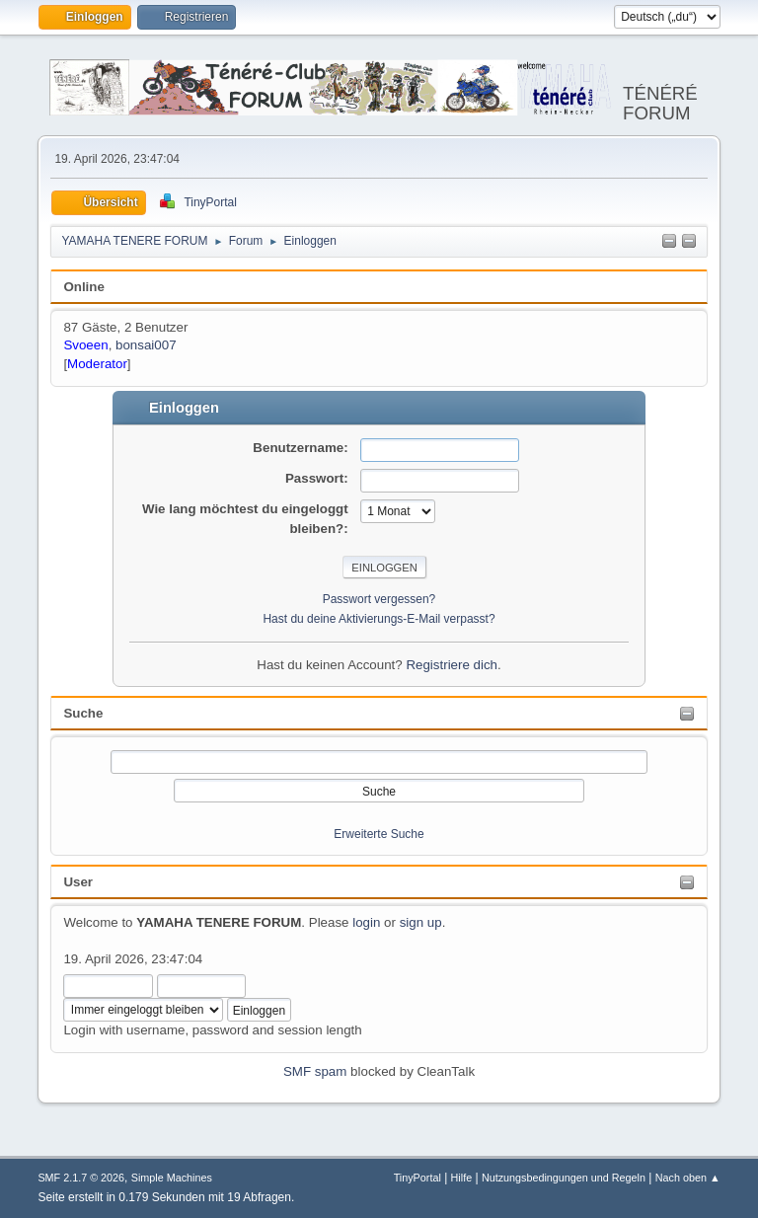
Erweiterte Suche (378, 834)
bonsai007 (146, 345)
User (78, 882)
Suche (83, 713)
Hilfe (462, 1177)
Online (83, 286)
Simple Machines (171, 1177)
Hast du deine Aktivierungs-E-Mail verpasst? (378, 619)
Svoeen (85, 345)
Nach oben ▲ (687, 1177)
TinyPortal (417, 1177)
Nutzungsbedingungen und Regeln (563, 1177)
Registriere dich (451, 664)
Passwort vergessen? (379, 599)
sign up (421, 922)
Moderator (97, 363)
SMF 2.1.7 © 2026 (81, 1177)
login (366, 922)
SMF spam (314, 1071)
